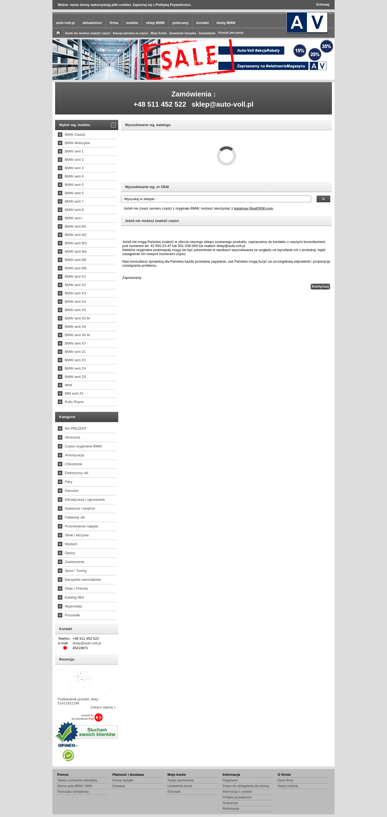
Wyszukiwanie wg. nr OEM (147, 187)
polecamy (181, 23)
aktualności (92, 23)
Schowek (174, 792)
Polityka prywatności (237, 797)
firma (114, 23)
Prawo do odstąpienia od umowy (246, 786)
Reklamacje (231, 809)
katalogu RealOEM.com (253, 208)
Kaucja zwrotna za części (130, 33)
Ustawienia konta (179, 786)
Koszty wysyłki (122, 780)
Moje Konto (158, 33)
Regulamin (230, 780)
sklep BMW (155, 23)
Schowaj (322, 4)
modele (132, 23)
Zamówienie (207, 33)
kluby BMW (226, 23)
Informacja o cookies (237, 792)
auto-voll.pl (65, 23)
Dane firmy (285, 780)
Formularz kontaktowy (73, 792)
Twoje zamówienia (180, 780)
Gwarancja (230, 803)
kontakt (202, 23)
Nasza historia (288, 786)
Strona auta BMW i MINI (74, 786)
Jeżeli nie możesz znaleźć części (87, 33)
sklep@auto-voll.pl (223, 104)
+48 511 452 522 (160, 104)
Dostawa (118, 786)
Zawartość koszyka (182, 33)
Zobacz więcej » (103, 707)
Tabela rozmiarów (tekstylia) (77, 780)
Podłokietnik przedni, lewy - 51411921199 (79, 701)
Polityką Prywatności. (174, 5)
